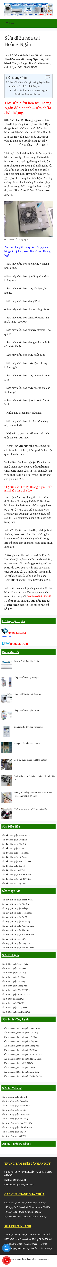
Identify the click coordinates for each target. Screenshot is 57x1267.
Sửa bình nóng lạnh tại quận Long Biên (21, 1072)
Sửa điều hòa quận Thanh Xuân (15, 835)
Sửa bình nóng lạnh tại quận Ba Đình (20, 1050)
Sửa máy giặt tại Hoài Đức (13, 939)
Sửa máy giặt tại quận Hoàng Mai (16, 913)
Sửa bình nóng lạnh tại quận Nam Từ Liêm (23, 1054)
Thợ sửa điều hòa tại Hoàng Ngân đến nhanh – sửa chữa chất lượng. (29, 84)
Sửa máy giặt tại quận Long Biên (16, 943)
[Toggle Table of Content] (46, 77)
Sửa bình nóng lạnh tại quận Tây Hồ (20, 1067)
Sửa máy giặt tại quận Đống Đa (15, 908)
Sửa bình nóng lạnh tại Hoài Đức (18, 1063)
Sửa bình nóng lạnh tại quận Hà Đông (20, 1037)
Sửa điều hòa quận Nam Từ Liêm (16, 861)
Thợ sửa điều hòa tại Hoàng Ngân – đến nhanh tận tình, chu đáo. (31, 92)
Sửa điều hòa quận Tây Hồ (13, 866)
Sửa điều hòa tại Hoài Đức (13, 870)
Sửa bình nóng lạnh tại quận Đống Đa (21, 1041)
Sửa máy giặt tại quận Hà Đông (15, 921)
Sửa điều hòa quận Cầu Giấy (14, 844)
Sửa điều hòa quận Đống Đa (14, 840)
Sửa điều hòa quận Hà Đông (14, 857)
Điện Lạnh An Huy (41, 178)
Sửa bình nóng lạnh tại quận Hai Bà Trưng (23, 1076)
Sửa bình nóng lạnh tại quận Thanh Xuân (22, 1028)
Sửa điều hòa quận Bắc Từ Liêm (16, 874)
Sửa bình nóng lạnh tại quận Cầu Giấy (21, 1032)
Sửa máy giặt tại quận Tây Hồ (15, 930)
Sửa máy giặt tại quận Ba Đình (15, 917)
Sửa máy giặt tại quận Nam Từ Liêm (17, 926)
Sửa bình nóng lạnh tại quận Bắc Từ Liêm (22, 1059)
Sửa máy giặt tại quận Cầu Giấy (15, 904)
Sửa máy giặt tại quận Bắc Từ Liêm (17, 934)
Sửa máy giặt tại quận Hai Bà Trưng (17, 948)
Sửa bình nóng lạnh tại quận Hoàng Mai (21, 1046)
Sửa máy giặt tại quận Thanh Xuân (17, 900)
